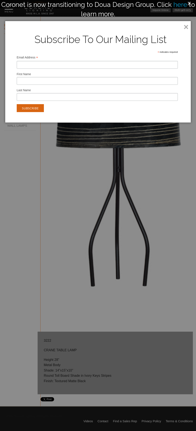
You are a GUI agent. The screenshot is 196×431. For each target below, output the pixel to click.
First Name (24, 74)
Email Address (27, 58)
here (180, 4)
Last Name (24, 90)
